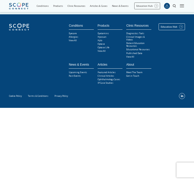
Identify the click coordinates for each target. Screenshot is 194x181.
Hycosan (102, 36)
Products (58, 6)
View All (73, 40)
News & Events (120, 6)
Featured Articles (107, 72)
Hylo (100, 40)
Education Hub (144, 6)
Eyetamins (103, 33)
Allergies (73, 36)
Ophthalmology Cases (109, 79)
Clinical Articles (106, 75)
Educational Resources (138, 49)
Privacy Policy (61, 96)
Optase (101, 43)
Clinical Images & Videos (135, 38)
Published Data (134, 53)
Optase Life (103, 47)
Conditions (42, 6)
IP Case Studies (105, 82)
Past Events (75, 75)
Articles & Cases (98, 6)
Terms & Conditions (38, 96)
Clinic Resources (76, 6)
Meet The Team (134, 72)
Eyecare (73, 33)
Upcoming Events (78, 72)
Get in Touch (132, 75)
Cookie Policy (15, 96)
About (130, 64)
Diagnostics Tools (135, 33)
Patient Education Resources (135, 44)
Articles (102, 64)
